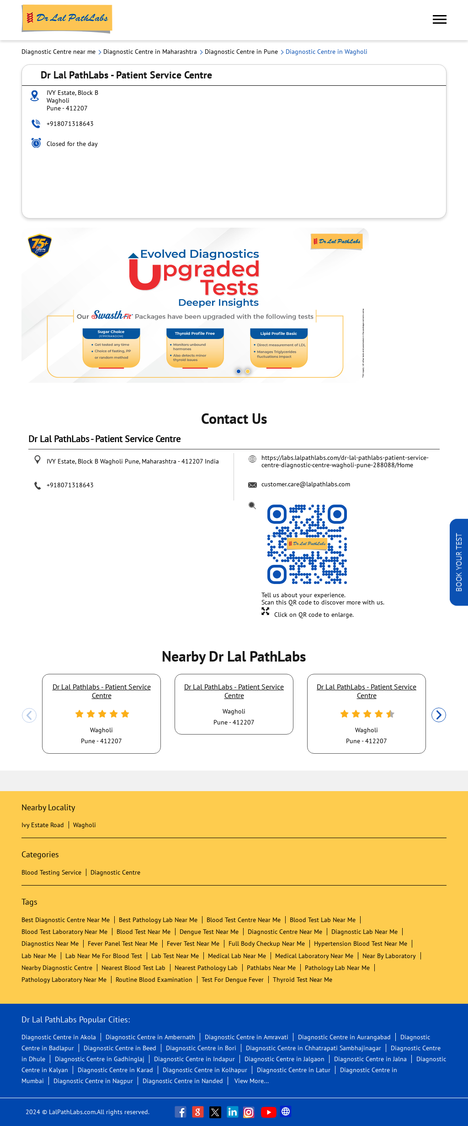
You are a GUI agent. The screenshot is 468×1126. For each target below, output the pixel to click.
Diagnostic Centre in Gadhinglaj (99, 1059)
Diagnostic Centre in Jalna (370, 1059)
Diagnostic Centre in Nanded (183, 1081)
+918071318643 (70, 124)
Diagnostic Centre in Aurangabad (344, 1037)
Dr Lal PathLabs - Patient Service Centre (234, 690)
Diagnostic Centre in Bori (201, 1048)
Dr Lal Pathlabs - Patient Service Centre (102, 690)
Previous (29, 715)
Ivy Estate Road (42, 825)
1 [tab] (238, 371)
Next (439, 715)
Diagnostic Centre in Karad (115, 1070)
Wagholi (84, 825)
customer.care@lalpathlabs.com (305, 484)
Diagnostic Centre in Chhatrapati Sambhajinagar (313, 1048)
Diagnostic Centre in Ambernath (150, 1037)
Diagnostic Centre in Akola (58, 1037)
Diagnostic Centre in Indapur (194, 1059)
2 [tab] (247, 371)
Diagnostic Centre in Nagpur (93, 1081)
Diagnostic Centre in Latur (293, 1070)
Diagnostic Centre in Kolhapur (205, 1070)
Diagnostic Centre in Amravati (246, 1037)
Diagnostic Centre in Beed (120, 1048)
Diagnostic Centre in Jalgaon (284, 1059)
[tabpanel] (234, 305)
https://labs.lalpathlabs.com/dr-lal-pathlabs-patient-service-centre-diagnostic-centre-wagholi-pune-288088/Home (345, 461)
